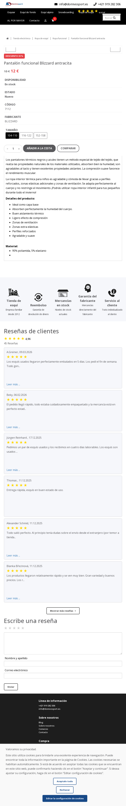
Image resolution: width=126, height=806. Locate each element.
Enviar (11, 686)
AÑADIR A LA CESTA (39, 148)
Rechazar (65, 789)
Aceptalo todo (65, 781)
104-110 (12, 135)
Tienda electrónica (21, 38)
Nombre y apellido (16, 658)
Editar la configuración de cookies (65, 798)
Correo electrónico (16, 670)
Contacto (43, 732)
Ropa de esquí (41, 38)
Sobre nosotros (46, 725)
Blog (41, 722)
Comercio (43, 728)
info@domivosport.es (49, 708)
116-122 (26, 135)
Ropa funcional (60, 38)
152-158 (40, 135)
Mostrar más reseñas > (63, 610)
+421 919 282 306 (47, 705)
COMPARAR (68, 148)
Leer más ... (13, 384)
